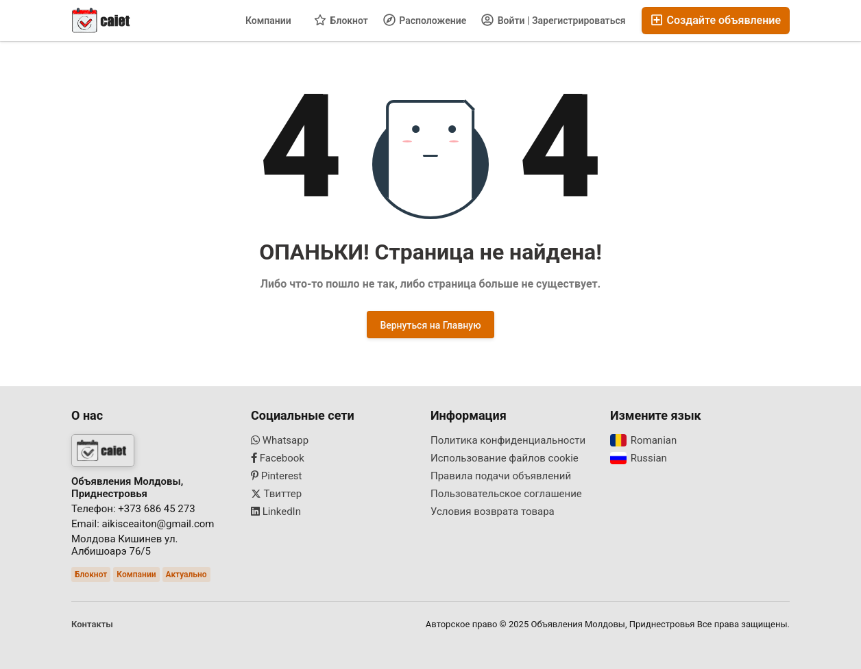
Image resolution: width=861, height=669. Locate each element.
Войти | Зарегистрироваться (553, 20)
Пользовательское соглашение (506, 494)
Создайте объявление (716, 20)
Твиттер (276, 494)
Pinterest (276, 476)
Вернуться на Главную (430, 325)
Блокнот (341, 20)
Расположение (424, 20)
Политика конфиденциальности (507, 440)
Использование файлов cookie (504, 458)
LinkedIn (276, 511)
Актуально (186, 574)
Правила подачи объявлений (500, 476)
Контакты (92, 624)
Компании (268, 20)
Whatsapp (279, 440)
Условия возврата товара (492, 511)
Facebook (277, 458)
